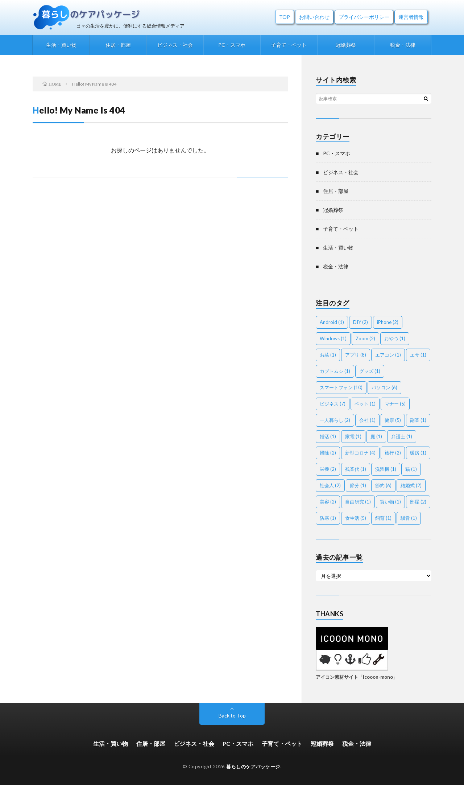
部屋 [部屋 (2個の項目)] (418, 502)
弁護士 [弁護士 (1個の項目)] (401, 436)
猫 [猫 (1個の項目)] (411, 469)
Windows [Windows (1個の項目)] (333, 338)
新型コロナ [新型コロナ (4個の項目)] (360, 453)
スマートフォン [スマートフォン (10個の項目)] (341, 387)
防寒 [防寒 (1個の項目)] (328, 518)
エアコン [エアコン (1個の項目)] (388, 355)
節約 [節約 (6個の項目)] (383, 485)
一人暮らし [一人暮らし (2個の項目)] (335, 420)
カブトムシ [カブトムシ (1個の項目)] (335, 371)
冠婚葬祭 (346, 45)
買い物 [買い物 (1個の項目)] (390, 502)
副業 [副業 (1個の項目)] (418, 420)
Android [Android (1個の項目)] (332, 322)
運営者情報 (411, 17)
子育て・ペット (289, 45)
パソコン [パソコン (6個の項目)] (384, 387)
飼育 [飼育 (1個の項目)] (383, 518)
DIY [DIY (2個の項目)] (360, 322)
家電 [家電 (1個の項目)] (353, 436)
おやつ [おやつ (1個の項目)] (394, 338)
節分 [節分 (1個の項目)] (358, 485)
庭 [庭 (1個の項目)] (376, 436)
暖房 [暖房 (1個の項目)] (418, 453)
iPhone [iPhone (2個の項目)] (387, 322)
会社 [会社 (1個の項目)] (367, 420)
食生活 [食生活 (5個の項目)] (355, 518)
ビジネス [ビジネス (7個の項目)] (332, 404)
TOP (284, 17)
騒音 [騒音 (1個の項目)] (409, 518)
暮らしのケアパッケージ (253, 766)
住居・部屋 (118, 45)
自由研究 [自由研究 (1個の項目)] (358, 502)
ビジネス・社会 (175, 45)
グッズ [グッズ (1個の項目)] (369, 371)
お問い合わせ (314, 17)
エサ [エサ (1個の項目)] (418, 355)
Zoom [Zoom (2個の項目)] (365, 338)
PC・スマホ (231, 45)
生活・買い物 (61, 45)
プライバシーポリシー (364, 17)
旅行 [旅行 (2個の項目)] (393, 453)
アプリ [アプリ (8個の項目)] (355, 355)
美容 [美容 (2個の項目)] (328, 502)
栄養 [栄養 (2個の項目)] (328, 469)
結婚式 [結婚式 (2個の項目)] (411, 485)
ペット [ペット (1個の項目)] (365, 404)
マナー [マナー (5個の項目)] (395, 404)
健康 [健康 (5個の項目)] (393, 420)
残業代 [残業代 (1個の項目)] (355, 469)
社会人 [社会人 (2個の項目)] (330, 485)
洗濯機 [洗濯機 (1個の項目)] (385, 469)
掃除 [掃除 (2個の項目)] (328, 453)
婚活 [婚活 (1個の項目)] (328, 436)
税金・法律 (402, 45)
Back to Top (232, 715)
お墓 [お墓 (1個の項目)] (328, 355)
